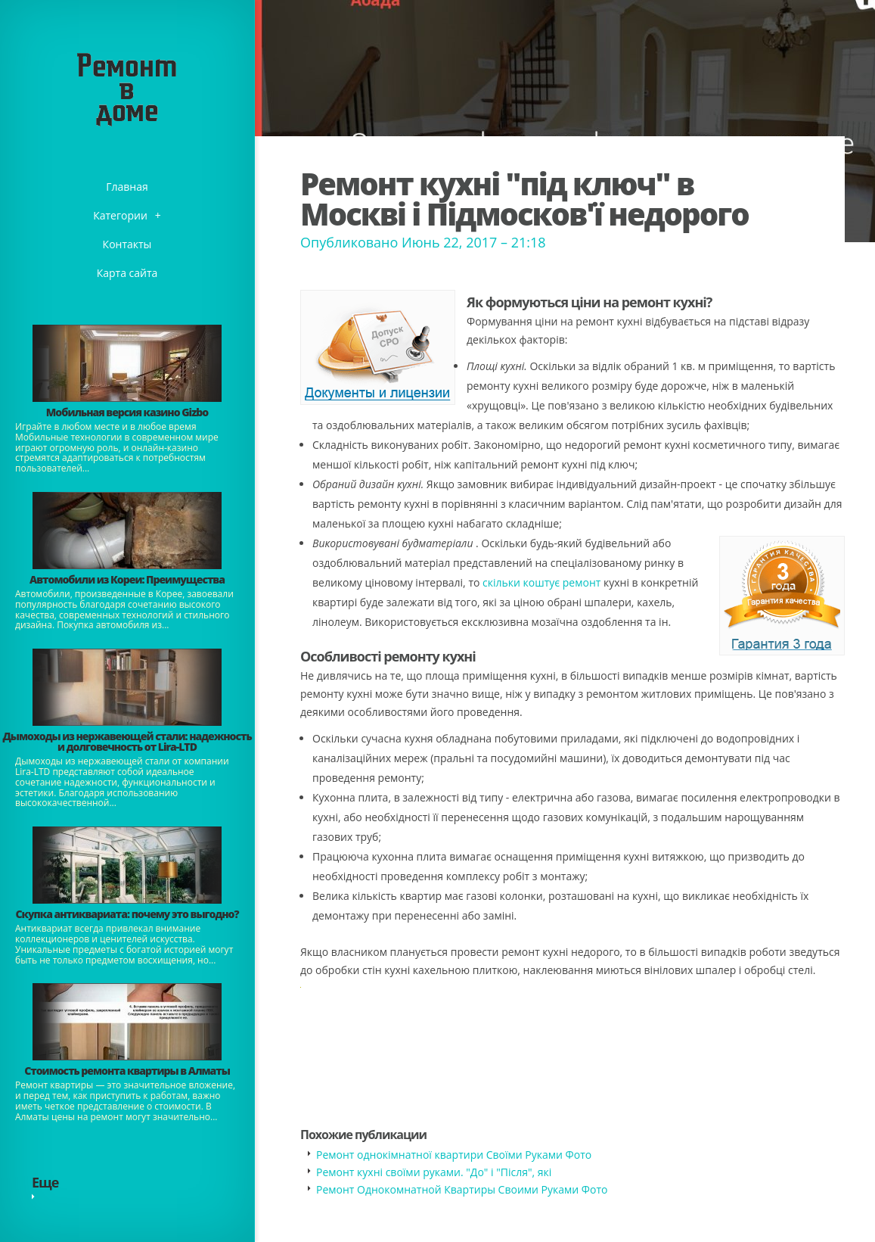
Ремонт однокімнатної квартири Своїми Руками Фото (453, 1154)
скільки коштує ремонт (541, 582)
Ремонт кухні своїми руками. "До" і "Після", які (433, 1172)
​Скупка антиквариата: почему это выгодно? (126, 914)
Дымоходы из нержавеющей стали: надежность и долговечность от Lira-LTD (126, 741)
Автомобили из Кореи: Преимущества (127, 579)
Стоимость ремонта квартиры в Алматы (127, 1070)
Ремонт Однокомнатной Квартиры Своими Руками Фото (461, 1189)
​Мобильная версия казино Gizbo (127, 412)
